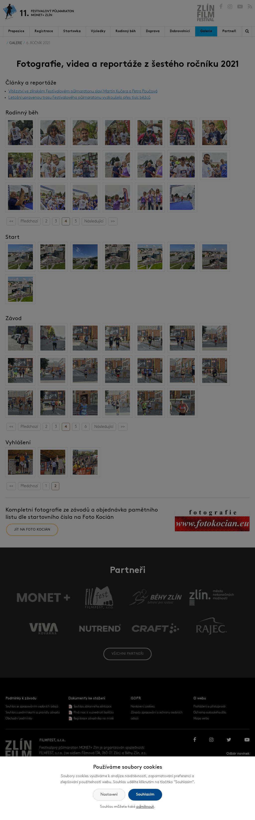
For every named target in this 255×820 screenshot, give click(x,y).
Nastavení (109, 795)
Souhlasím (145, 795)
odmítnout (145, 807)
